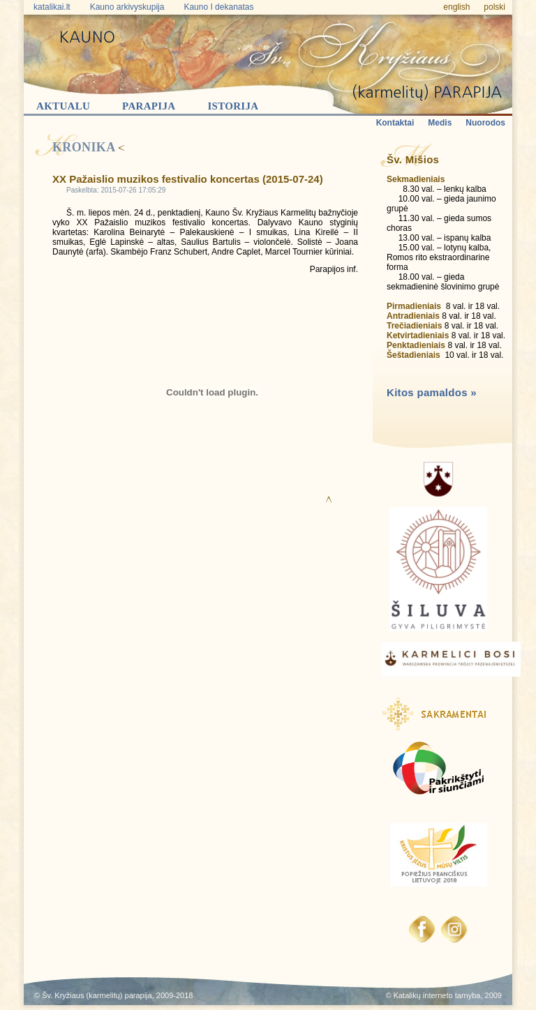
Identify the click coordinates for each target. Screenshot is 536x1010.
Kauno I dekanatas (218, 7)
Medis (440, 123)
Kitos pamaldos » (432, 392)
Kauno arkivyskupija (127, 7)
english (456, 7)
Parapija (148, 106)
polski (494, 7)
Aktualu (63, 106)
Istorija (232, 106)
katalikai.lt (52, 7)
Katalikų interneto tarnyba (437, 995)
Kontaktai (395, 123)
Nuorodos (485, 123)
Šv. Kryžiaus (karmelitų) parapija (97, 995)
